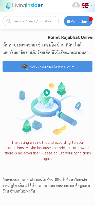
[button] (76, 5)
